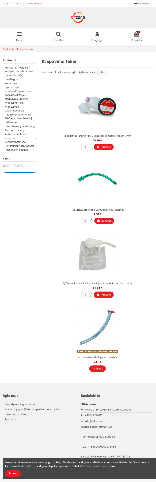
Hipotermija (12, 87)
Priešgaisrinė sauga (16, 150)
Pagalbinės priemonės (18, 114)
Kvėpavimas (12, 106)
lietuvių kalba (143, 3)
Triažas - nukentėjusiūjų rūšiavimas (19, 120)
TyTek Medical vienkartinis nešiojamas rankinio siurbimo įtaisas (97, 283)
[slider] (4, 172)
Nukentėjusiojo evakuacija (20, 126)
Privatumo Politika (15, 414)
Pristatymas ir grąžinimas (20, 404)
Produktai (9, 60)
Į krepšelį (103, 147)
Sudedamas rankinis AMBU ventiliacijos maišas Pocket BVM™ (97, 135)
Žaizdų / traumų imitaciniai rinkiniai (15, 132)
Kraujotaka (11, 83)
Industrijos (11, 138)
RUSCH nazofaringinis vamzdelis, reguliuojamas (97, 209)
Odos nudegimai (14, 110)
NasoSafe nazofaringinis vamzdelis (97, 357)
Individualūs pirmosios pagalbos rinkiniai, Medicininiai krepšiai (18, 95)
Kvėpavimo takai (14, 103)
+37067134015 (93, 415)
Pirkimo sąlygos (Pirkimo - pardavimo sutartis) (32, 409)
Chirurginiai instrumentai (19, 146)
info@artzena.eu (33, 3)
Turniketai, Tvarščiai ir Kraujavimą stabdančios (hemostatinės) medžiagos (19, 73)
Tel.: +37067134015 (12, 3)
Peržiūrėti (97, 368)
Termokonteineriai (15, 142)
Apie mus (10, 419)
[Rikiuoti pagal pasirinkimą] (87, 72)
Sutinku (13, 473)
